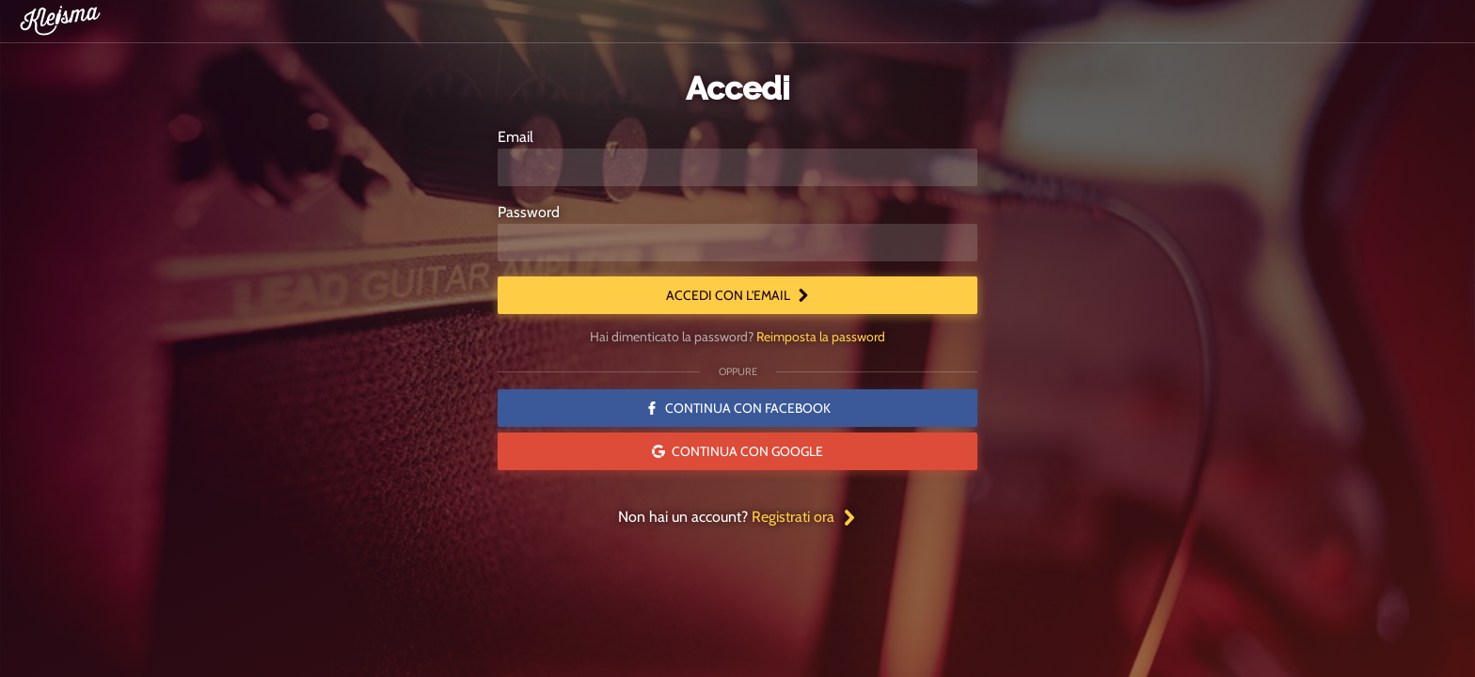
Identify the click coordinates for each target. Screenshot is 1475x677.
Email (515, 137)
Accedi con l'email (738, 295)
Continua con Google (737, 451)
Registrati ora (804, 517)
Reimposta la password (820, 336)
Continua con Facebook (738, 408)
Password (529, 212)
